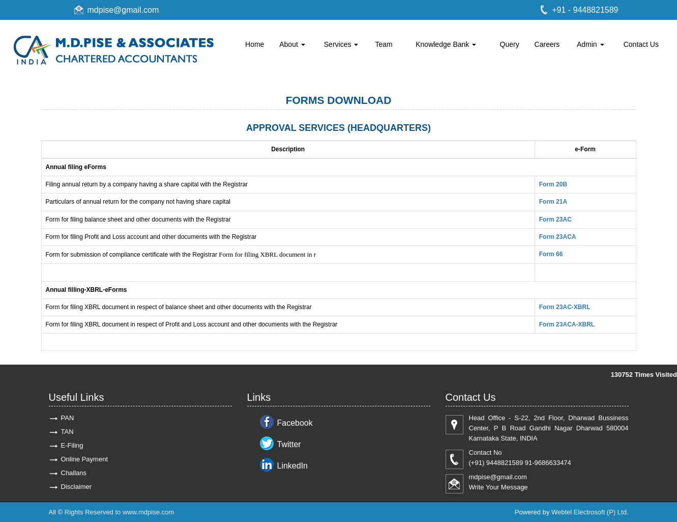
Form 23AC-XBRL (565, 307)
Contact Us (641, 44)
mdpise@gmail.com (123, 10)
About (292, 44)
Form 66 (551, 254)
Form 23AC (555, 219)
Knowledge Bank (446, 44)
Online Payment (84, 459)
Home (254, 44)
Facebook (295, 423)
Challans (74, 473)
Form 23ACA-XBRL (567, 324)
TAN (67, 431)
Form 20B (553, 184)
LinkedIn (292, 465)
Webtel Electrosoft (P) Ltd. (590, 512)
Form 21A (553, 201)
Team (384, 44)
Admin (590, 44)
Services (341, 44)
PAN (67, 418)
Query (509, 44)
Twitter (289, 444)
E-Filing (72, 445)
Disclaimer (76, 486)
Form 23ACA (557, 236)
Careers (547, 44)
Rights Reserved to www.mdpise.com (119, 512)
